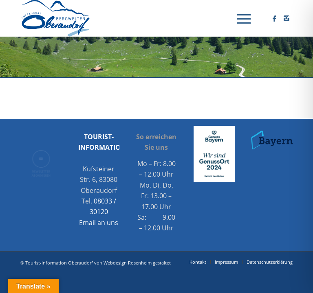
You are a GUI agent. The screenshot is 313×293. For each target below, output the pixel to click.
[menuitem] (240, 18)
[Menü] (240, 18)
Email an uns (98, 222)
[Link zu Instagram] (286, 18)
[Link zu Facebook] (274, 18)
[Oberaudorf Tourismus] (55, 18)
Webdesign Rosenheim (128, 263)
